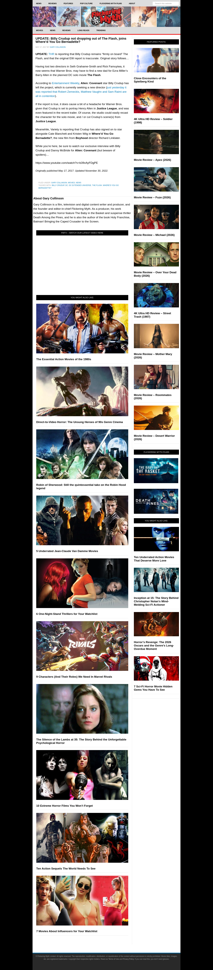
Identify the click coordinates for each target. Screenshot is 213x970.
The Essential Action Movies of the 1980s (63, 359)
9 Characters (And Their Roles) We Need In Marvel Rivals (74, 676)
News (78, 183)
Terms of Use (113, 959)
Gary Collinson (59, 183)
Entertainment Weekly (65, 83)
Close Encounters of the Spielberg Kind (150, 80)
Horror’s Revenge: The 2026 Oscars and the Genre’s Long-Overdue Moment (154, 645)
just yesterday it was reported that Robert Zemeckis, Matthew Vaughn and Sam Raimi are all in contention (81, 92)
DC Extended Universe (80, 185)
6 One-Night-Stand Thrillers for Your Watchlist (66, 613)
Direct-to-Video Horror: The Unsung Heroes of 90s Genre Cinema (79, 422)
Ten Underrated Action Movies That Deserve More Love (154, 559)
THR (51, 54)
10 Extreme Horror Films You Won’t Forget (64, 805)
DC (66, 185)
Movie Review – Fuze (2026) (152, 197)
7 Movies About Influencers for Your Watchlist (66, 931)
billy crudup (58, 185)
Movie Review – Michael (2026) (154, 234)
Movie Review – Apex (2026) (152, 159)
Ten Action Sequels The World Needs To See (65, 868)
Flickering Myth (106, 16)
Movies (71, 183)
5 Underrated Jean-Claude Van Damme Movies (67, 551)
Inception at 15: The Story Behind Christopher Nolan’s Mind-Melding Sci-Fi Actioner (156, 601)
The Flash (97, 185)
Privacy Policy (128, 959)
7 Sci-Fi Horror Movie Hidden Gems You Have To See (153, 688)
